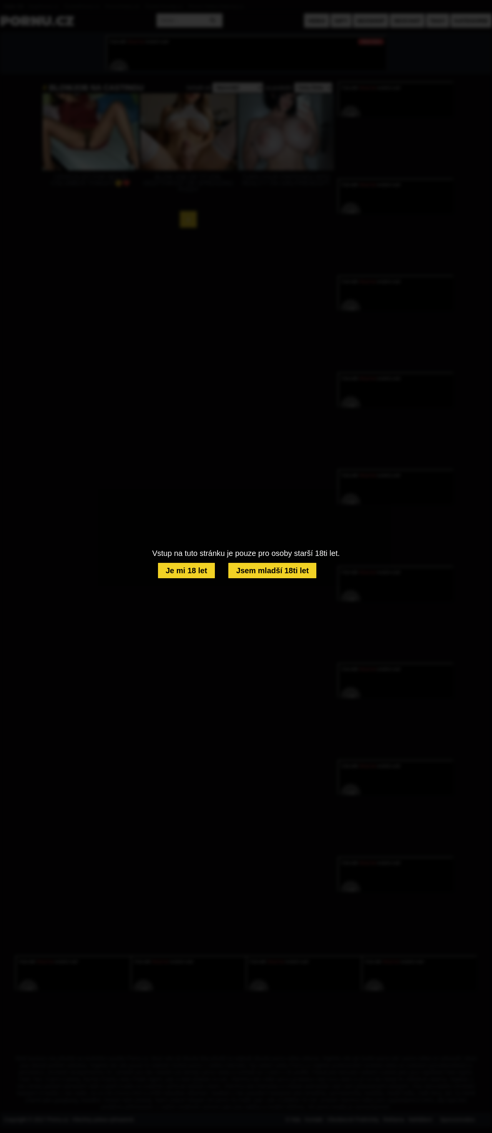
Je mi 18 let (186, 570)
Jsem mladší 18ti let (272, 570)
